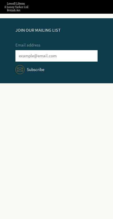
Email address (27, 45)
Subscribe (35, 69)
